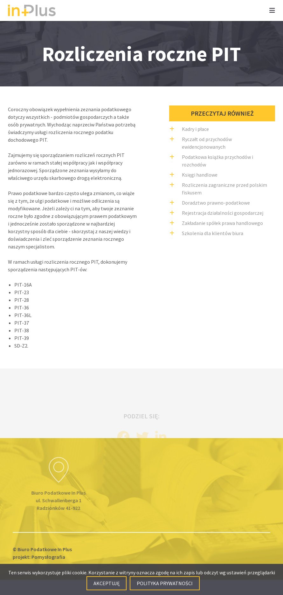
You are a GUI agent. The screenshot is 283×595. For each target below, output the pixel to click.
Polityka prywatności (165, 583)
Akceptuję (106, 583)
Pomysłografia (48, 557)
